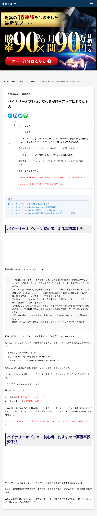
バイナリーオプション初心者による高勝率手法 (28, 204)
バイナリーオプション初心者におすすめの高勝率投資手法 (33, 207)
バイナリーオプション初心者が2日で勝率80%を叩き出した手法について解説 (41, 213)
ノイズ (55, 315)
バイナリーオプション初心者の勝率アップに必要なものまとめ (35, 210)
